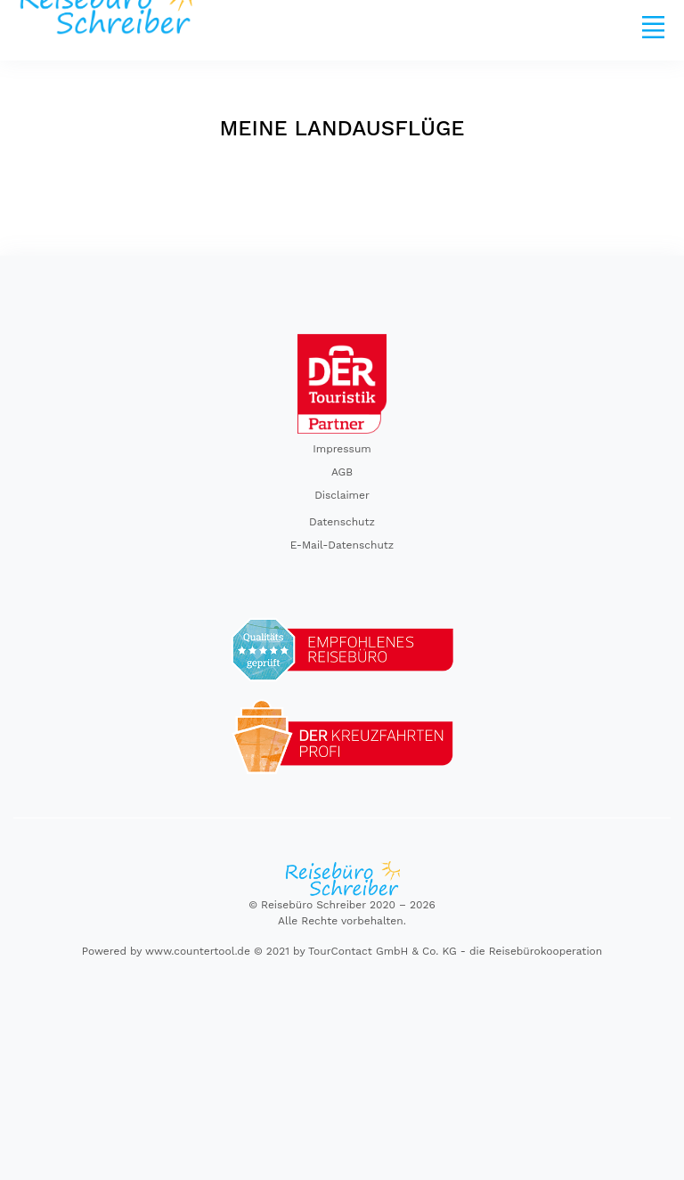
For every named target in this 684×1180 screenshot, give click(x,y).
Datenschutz (342, 522)
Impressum (342, 449)
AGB (342, 472)
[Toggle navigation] (653, 26)
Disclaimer (342, 495)
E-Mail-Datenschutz (342, 545)
